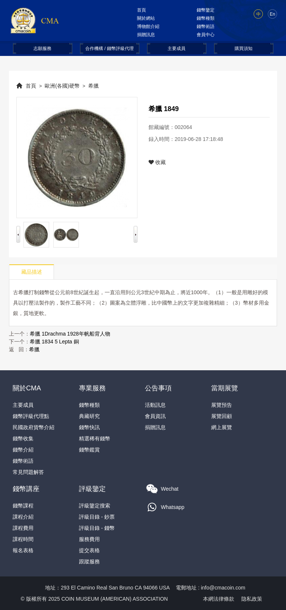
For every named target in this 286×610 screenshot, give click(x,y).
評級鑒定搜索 (94, 506)
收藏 (157, 162)
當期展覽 (224, 388)
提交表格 (89, 550)
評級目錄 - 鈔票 (97, 517)
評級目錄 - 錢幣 (97, 528)
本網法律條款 (218, 599)
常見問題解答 (28, 472)
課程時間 (23, 539)
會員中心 (205, 34)
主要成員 (176, 48)
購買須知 (243, 48)
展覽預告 (221, 405)
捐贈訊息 (146, 34)
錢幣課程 (23, 506)
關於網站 (146, 18)
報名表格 (23, 550)
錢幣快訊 (89, 427)
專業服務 (92, 388)
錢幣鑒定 (205, 10)
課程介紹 (23, 517)
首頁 (141, 10)
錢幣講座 (26, 489)
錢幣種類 (205, 18)
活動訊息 (155, 405)
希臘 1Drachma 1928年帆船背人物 (70, 334)
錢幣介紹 (23, 450)
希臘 (93, 86)
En (272, 14)
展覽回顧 (221, 416)
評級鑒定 (92, 489)
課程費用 (23, 528)
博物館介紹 (148, 26)
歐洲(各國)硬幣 (62, 86)
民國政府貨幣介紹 (33, 427)
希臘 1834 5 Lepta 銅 (54, 342)
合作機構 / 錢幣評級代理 (109, 48)
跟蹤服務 (89, 562)
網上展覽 (221, 427)
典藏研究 (89, 416)
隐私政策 (251, 599)
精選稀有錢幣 (94, 438)
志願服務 (42, 48)
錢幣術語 (205, 26)
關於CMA (27, 388)
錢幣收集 (23, 438)
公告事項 (158, 388)
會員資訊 (155, 416)
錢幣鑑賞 (89, 450)
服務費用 (89, 539)
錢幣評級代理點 (31, 416)
